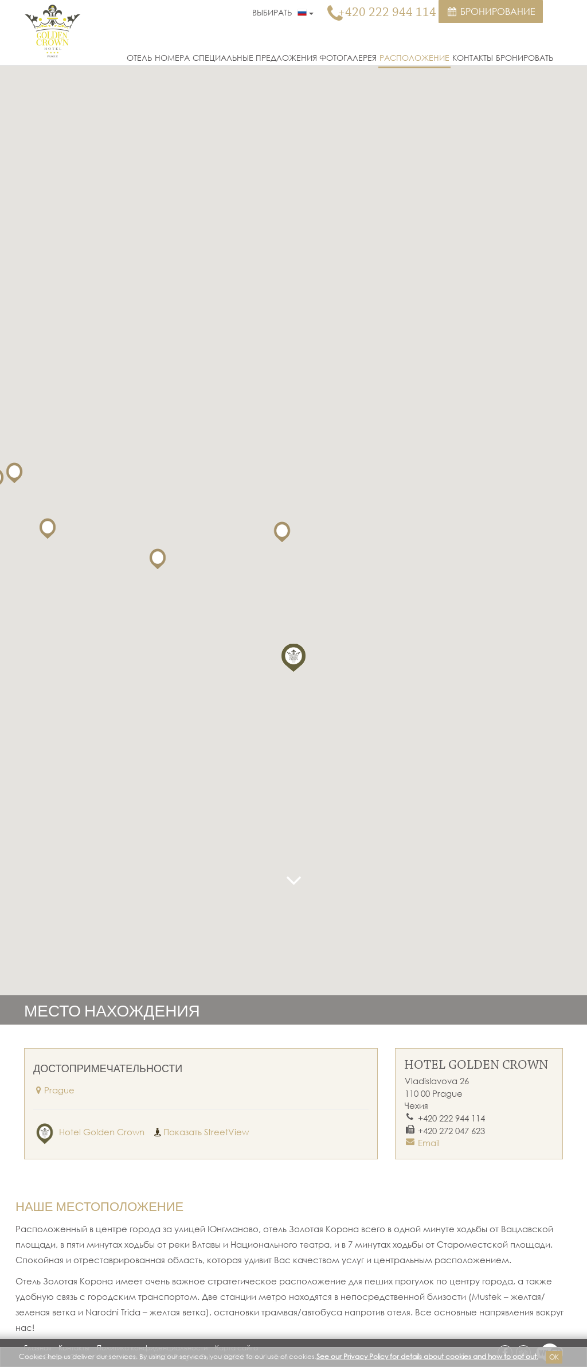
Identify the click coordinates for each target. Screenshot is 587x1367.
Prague (54, 1090)
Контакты (472, 58)
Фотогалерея (348, 58)
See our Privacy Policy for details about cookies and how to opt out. (427, 1356)
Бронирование (490, 11)
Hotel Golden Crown (88, 1132)
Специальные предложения (255, 58)
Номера (172, 58)
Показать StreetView (200, 1132)
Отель (139, 58)
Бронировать (524, 58)
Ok (554, 1357)
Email (429, 1143)
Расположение (414, 58)
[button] (293, 656)
